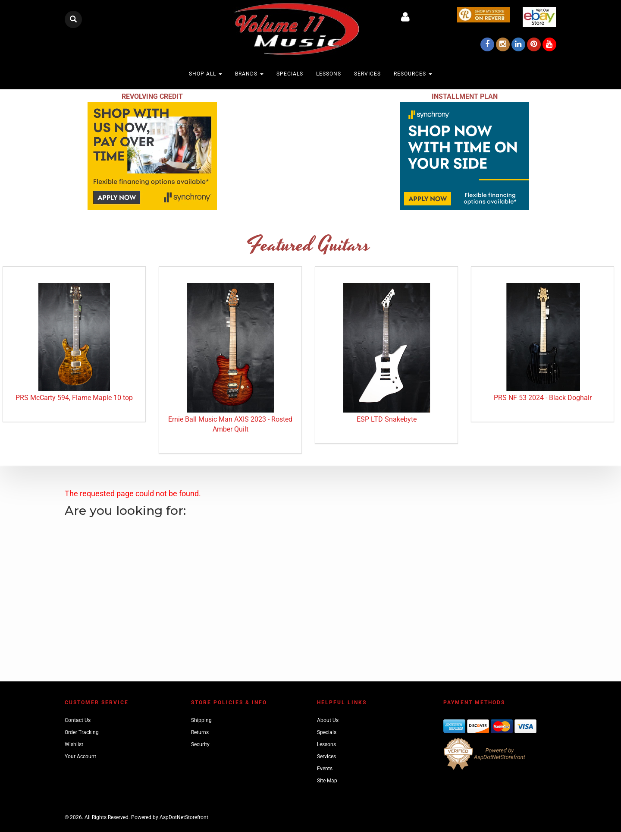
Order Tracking (82, 732)
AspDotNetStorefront (184, 817)
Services (367, 74)
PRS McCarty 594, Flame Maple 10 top (74, 398)
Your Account (80, 756)
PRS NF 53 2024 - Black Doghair (543, 398)
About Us (328, 720)
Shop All (205, 74)
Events (324, 769)
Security (200, 744)
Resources (413, 74)
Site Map (327, 781)
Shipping (201, 720)
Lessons (328, 74)
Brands (249, 74)
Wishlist (74, 744)
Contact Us (78, 720)
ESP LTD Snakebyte (387, 419)
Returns (200, 732)
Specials (289, 74)
